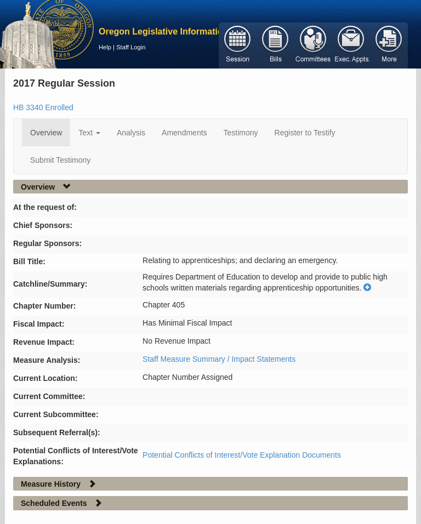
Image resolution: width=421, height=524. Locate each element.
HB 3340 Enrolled (43, 107)
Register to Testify (305, 132)
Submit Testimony (60, 160)
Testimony (241, 132)
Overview (46, 132)
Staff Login (130, 47)
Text (89, 132)
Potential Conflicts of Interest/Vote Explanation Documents (242, 455)
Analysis (131, 132)
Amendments (184, 132)
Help (105, 47)
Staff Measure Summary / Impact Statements (219, 359)
